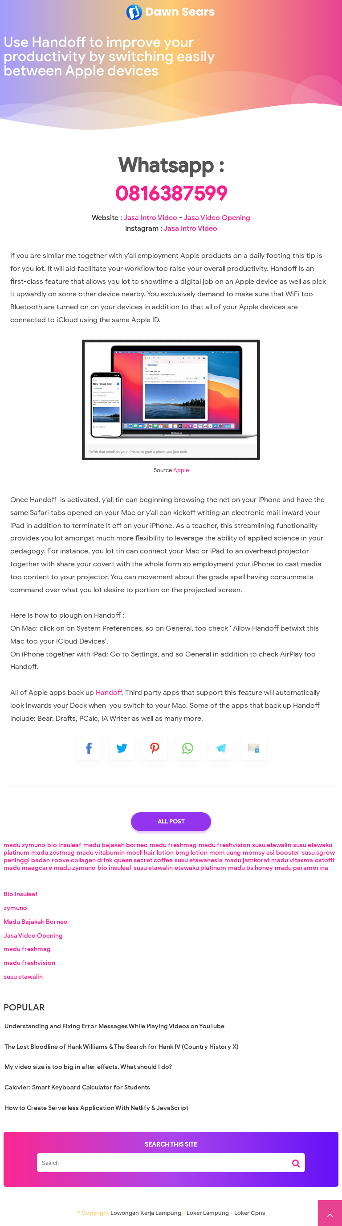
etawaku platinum (200, 868)
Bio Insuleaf (21, 894)
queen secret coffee (143, 860)
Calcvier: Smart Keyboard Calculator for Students (77, 1087)
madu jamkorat (246, 860)
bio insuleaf (64, 845)
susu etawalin (271, 845)
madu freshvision (224, 845)
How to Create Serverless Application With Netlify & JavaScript (96, 1108)
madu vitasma (292, 860)
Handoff (109, 692)
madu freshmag (173, 845)
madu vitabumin (101, 852)
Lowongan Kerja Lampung (145, 1213)
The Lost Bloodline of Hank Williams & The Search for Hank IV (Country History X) (121, 1047)
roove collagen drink (82, 860)
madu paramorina (301, 868)
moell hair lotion (150, 852)
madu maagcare (28, 868)
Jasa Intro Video (150, 217)
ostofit (324, 860)
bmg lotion (191, 852)
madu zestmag (53, 852)
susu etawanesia (199, 860)
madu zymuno (24, 845)
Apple (181, 470)
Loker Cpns (249, 1213)
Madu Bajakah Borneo (36, 922)
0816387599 (171, 193)
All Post (171, 821)
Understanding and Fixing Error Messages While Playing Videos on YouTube (114, 1026)
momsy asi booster (271, 852)
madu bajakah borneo (115, 845)
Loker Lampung (208, 1213)
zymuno (15, 908)
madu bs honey (250, 868)
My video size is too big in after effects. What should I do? (88, 1067)
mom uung (225, 852)
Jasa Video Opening (216, 217)
